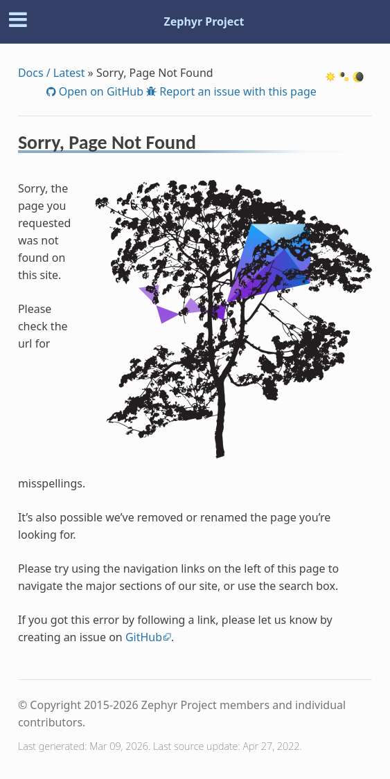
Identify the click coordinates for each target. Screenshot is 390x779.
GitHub (143, 637)
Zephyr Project (203, 21)
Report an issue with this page (237, 91)
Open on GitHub (99, 91)
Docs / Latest (51, 72)
